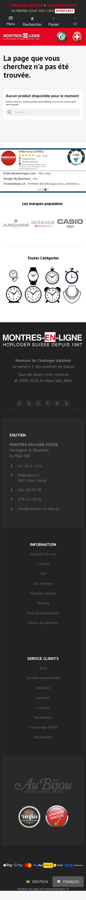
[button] (32, 18)
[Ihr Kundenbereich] (75, 17)
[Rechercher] (43, 112)
